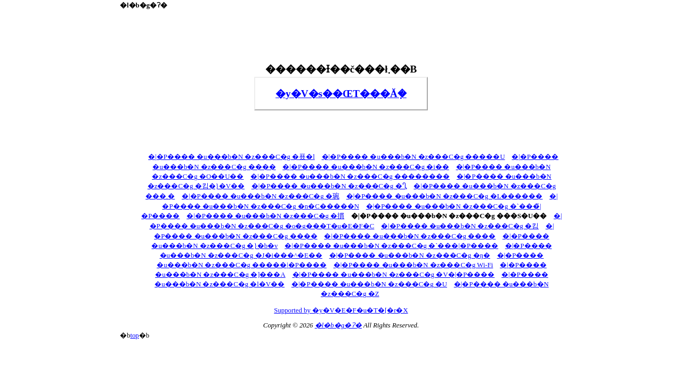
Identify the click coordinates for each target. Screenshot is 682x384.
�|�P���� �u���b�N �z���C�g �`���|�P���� (391, 246)
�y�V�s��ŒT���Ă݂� (341, 93)
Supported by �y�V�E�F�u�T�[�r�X (341, 310)
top (134, 335)
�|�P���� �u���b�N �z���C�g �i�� (365, 167)
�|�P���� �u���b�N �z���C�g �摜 (265, 216)
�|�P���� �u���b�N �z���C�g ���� (410, 236)
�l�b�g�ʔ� (338, 325)
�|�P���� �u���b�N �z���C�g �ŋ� (409, 255)
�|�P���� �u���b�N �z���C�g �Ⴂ (329, 186)
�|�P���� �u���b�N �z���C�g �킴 (460, 226)
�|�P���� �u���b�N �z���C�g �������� (350, 176)
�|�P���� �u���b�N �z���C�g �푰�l (231, 157)
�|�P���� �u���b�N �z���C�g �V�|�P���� (394, 274)
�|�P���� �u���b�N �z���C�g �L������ (444, 196)
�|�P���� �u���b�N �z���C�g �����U (413, 157)
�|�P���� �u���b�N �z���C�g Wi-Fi (413, 265)
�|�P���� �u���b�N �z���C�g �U (369, 284)
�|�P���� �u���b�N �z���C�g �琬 (260, 196)
